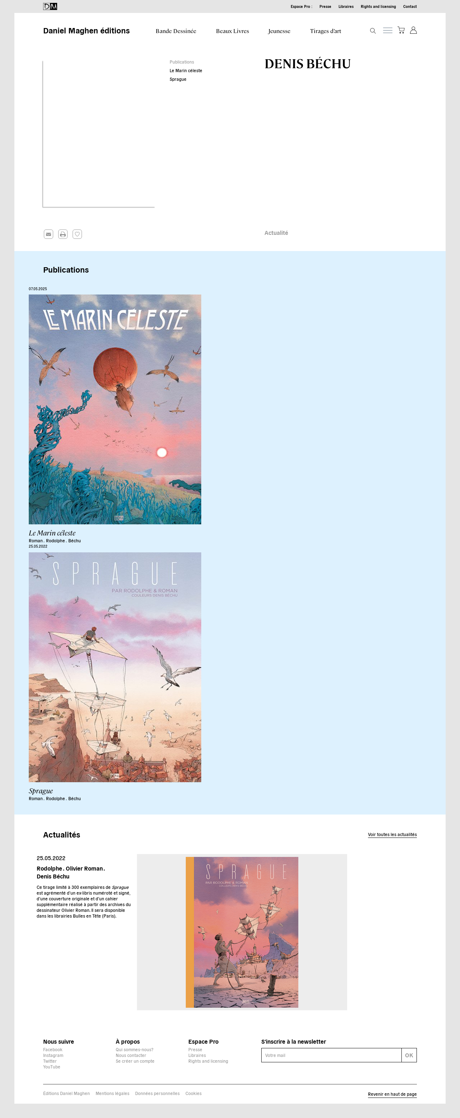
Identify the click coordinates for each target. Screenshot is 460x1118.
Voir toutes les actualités (392, 834)
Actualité (276, 232)
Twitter (50, 1060)
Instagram (53, 1055)
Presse (325, 6)
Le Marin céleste (186, 70)
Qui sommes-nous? (134, 1049)
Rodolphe (56, 540)
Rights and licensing (378, 6)
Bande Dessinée (176, 30)
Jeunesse (279, 30)
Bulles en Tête (87, 915)
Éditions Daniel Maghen (66, 1093)
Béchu (74, 540)
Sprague (178, 79)
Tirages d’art (325, 30)
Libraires (346, 6)
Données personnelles (157, 1093)
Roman (36, 540)
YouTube (51, 1066)
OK (409, 1054)
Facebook (53, 1049)
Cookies (193, 1093)
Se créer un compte (135, 1060)
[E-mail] (332, 1055)
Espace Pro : (301, 6)
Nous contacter (131, 1055)
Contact (410, 6)
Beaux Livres (232, 30)
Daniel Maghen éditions (86, 30)
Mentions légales (112, 1093)
